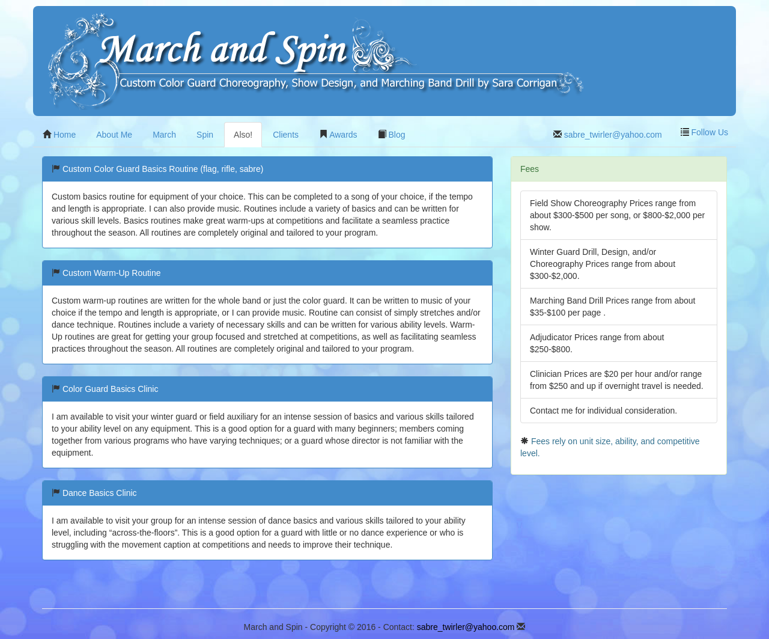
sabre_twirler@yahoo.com (607, 134)
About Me (114, 134)
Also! (243, 134)
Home (59, 134)
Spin (204, 134)
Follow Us (704, 132)
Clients (286, 134)
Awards (338, 134)
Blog (392, 134)
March (164, 134)
